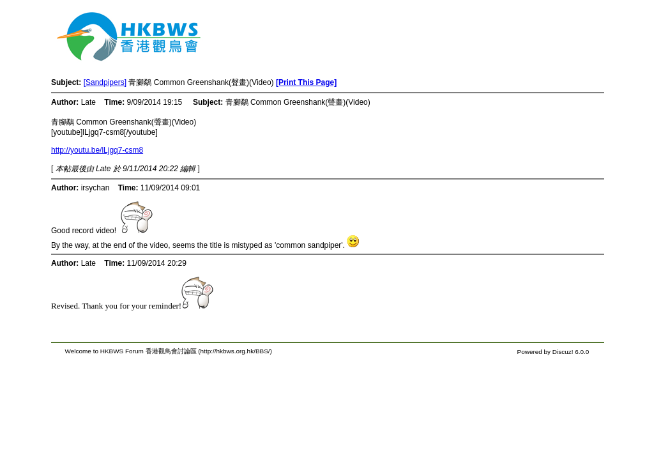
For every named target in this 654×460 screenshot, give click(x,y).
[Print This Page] (306, 82)
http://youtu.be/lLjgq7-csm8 (97, 150)
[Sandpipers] (105, 82)
